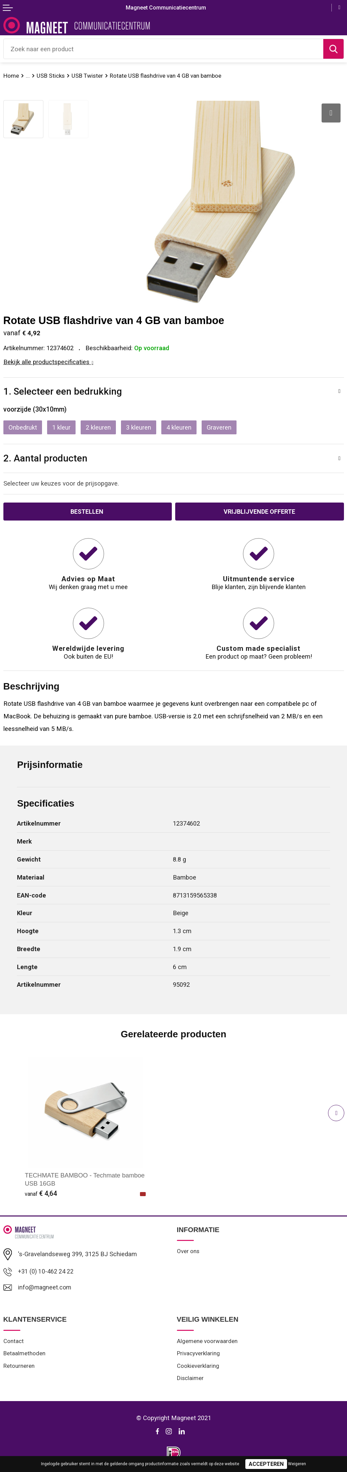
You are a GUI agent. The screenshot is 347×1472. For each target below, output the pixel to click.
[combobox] (163, 49)
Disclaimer (190, 1380)
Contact (13, 1342)
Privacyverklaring (199, 1355)
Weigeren (297, 1463)
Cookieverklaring (198, 1367)
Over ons (188, 1252)
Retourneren (19, 1367)
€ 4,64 (41, 1194)
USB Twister (88, 75)
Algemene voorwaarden (207, 1342)
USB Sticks (51, 75)
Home (11, 75)
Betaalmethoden (24, 1355)
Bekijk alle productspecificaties (48, 361)
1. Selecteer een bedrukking (62, 391)
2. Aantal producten (45, 458)
